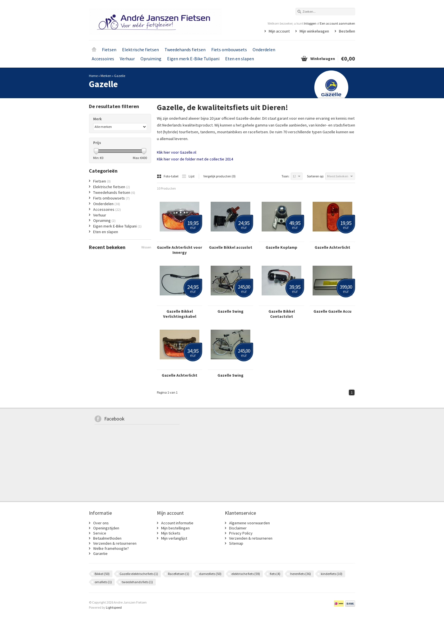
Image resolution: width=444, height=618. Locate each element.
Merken (106, 76)
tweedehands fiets (137, 582)
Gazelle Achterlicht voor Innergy (179, 250)
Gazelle (119, 76)
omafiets (103, 582)
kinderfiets (331, 574)
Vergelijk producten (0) (219, 176)
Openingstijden (106, 528)
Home (94, 49)
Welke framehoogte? (111, 548)
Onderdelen (264, 49)
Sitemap (236, 543)
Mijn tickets (170, 533)
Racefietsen (178, 574)
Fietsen (109, 49)
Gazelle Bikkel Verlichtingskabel (179, 314)
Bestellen (347, 31)
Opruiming (150, 58)
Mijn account (279, 31)
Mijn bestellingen (175, 528)
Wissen (146, 247)
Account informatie (177, 522)
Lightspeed (114, 607)
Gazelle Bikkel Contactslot (281, 314)
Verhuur (127, 58)
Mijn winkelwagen (314, 31)
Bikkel (102, 574)
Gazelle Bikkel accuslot (230, 247)
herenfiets (300, 574)
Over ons (101, 522)
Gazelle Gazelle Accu (332, 311)
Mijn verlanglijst (174, 538)
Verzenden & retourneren (114, 543)
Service (99, 533)
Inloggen (310, 23)
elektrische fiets (245, 574)
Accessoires (103, 58)
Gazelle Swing (230, 311)
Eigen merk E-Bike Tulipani (193, 58)
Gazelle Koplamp (281, 247)
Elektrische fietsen (140, 49)
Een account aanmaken (337, 23)
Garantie (100, 553)
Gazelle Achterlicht (332, 247)
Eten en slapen (239, 58)
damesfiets (210, 574)
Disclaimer (238, 528)
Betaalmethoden (107, 538)
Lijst (188, 176)
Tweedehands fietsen (185, 49)
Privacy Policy (241, 533)
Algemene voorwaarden (249, 522)
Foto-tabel (168, 176)
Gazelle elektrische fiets (138, 574)
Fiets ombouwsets (229, 49)
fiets (275, 574)
